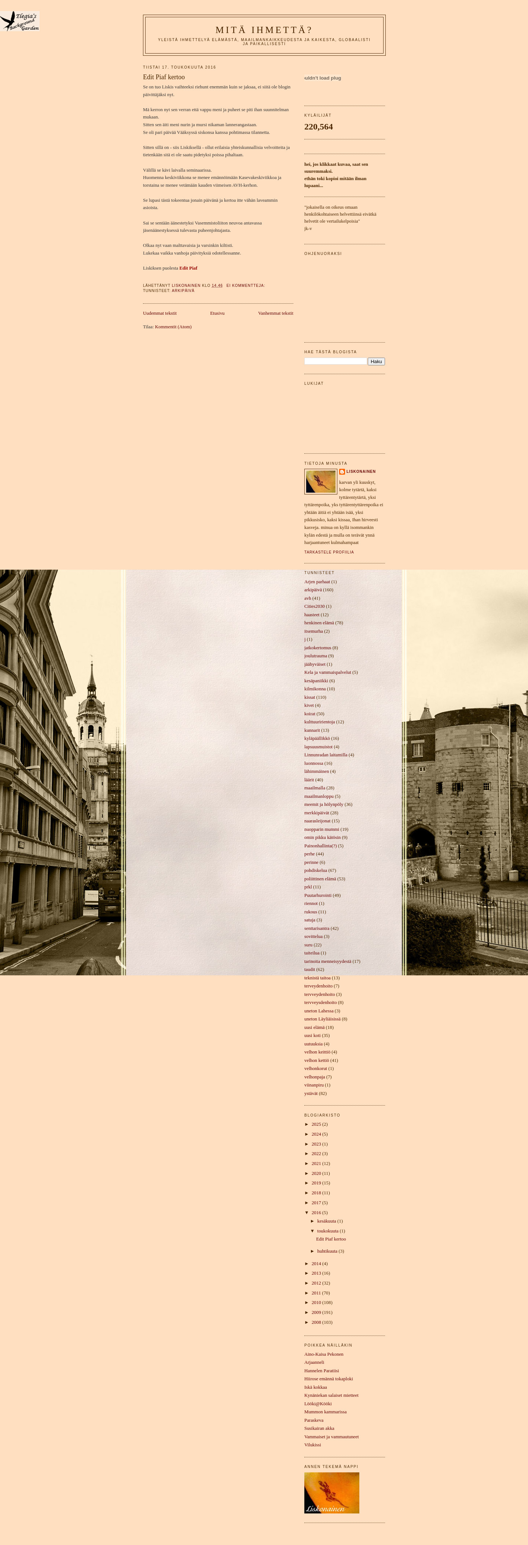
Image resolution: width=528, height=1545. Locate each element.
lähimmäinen (316, 771)
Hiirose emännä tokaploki (328, 1378)
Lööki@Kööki (318, 1403)
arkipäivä (183, 291)
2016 (317, 1212)
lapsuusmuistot (318, 746)
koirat (309, 713)
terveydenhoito (318, 986)
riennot (311, 903)
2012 (317, 1283)
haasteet (311, 614)
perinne (311, 862)
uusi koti (312, 1035)
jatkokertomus (317, 647)
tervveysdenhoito (320, 1002)
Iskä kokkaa (315, 1387)
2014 (317, 1263)
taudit (309, 969)
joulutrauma (315, 655)
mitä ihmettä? (264, 30)
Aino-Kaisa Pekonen (324, 1354)
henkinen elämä (319, 622)
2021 (317, 1163)
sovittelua (313, 936)
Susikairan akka (319, 1428)
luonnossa (313, 763)
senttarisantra (317, 928)
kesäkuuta (327, 1221)
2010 (317, 1302)
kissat (309, 697)
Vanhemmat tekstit (275, 313)
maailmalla (314, 787)
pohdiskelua (315, 870)
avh (307, 598)
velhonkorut (315, 1068)
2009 (317, 1312)
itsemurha (313, 631)
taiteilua (311, 953)
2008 (317, 1322)
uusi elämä (314, 1027)
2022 (317, 1153)
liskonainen (361, 472)
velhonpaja (314, 1077)
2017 (317, 1202)
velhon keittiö (317, 1052)
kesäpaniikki (316, 680)
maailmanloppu (319, 796)
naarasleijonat (317, 820)
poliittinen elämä (320, 878)
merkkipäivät (316, 812)
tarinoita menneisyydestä (327, 961)
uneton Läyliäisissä (322, 1019)
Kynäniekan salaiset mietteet (331, 1395)
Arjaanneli (314, 1362)
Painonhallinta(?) (320, 845)
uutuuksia (313, 1044)
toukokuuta (328, 1231)
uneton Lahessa (319, 1010)
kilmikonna (315, 688)
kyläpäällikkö (317, 738)
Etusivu (217, 313)
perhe (309, 853)
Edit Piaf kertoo (164, 77)
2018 (317, 1192)
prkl (308, 887)
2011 (317, 1293)
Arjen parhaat (317, 581)
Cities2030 (314, 606)
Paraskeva (313, 1420)
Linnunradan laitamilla (325, 754)
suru (308, 944)
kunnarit (312, 730)
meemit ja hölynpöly (323, 804)
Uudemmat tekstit (160, 313)
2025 (317, 1124)
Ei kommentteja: (247, 286)
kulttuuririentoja (319, 721)
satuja (309, 920)
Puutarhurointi (317, 895)
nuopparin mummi (321, 829)
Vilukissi (312, 1444)
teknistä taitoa (317, 977)
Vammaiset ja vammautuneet (331, 1436)
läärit (309, 779)
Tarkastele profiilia (329, 552)
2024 (317, 1134)
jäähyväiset (315, 664)
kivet (309, 705)
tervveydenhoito (319, 994)
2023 (317, 1144)
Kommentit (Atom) (173, 326)
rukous (310, 911)
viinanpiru (314, 1085)
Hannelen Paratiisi (321, 1370)
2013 (317, 1273)
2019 (317, 1183)
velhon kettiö (316, 1060)
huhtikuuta (327, 1251)
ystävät (311, 1093)
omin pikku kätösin (322, 837)
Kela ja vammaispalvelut (327, 672)
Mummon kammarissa (325, 1411)
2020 (317, 1173)
